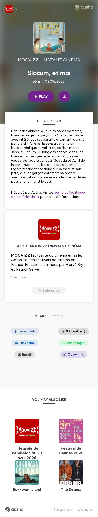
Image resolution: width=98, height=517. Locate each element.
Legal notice (85, 509)
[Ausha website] (84, 7)
